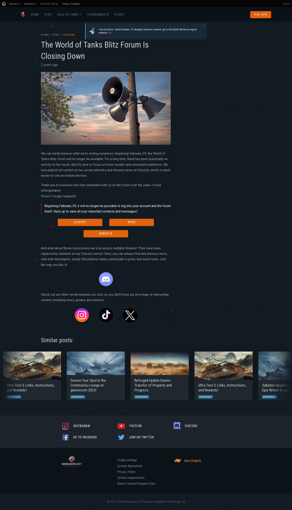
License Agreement (129, 466)
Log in (286, 3)
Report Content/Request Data (136, 483)
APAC (132, 222)
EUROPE (80, 222)
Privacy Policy (126, 472)
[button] (10, 374)
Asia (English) (187, 461)
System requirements (131, 477)
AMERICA (106, 233)
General (69, 34)
